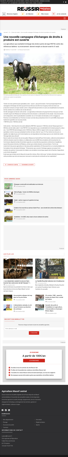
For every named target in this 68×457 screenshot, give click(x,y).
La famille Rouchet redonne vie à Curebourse (49, 281)
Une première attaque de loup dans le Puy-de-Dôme (23, 296)
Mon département (8, 419)
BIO (15, 1)
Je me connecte (61, 14)
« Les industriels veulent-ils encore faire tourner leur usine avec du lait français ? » (16, 282)
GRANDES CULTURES (45, 1)
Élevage (5, 422)
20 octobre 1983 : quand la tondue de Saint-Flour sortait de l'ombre (54, 297)
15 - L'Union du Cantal (11, 164)
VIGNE (34, 3)
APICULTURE (10, 1)
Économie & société (27, 164)
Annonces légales (12, 14)
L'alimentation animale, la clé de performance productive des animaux (23, 307)
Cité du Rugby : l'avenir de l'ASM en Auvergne (27, 192)
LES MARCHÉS (14, 3)
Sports (38, 425)
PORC (31, 3)
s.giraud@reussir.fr (7, 436)
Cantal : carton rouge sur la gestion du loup (26, 200)
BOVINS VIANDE (20, 1)
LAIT (9, 3)
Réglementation (40, 422)
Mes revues (45, 14)
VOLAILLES (39, 3)
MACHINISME (21, 3)
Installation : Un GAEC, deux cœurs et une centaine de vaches (31, 216)
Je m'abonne (29, 14)
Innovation (39, 419)
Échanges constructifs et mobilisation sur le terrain (28, 184)
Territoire (5, 427)
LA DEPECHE (4, 3)
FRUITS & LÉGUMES (34, 1)
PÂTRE (27, 3)
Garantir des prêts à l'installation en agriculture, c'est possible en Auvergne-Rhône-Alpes (54, 308)
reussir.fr (3, 1)
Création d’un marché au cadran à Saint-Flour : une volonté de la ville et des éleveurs (38, 207)
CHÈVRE (27, 1)
